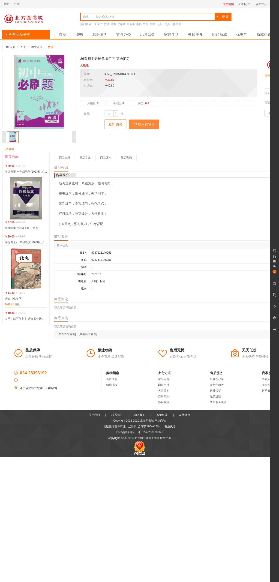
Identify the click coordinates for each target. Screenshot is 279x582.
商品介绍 (64, 157)
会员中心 (261, 4)
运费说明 (215, 390)
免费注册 (111, 379)
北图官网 (228, 4)
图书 (79, 34)
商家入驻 (267, 379)
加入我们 (139, 415)
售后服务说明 (218, 402)
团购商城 (219, 34)
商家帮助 (267, 385)
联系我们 (117, 415)
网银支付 (163, 385)
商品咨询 (126, 157)
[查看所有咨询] (88, 334)
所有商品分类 (17, 34)
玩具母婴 (147, 34)
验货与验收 (217, 385)
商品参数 (85, 157)
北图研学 (99, 34)
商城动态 (263, 34)
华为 (145, 24)
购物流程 (111, 385)
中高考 (131, 24)
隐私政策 (163, 402)
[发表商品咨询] (67, 334)
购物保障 (162, 415)
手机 (139, 24)
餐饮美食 (195, 34)
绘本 (113, 24)
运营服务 (267, 390)
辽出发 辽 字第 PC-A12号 (144, 426)
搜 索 (223, 16)
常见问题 (163, 379)
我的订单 (244, 4)
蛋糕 (152, 24)
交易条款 (163, 396)
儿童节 (98, 24)
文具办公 (123, 34)
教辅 (106, 24)
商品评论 (105, 157)
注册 (17, 4)
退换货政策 (217, 379)
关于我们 (94, 415)
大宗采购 (163, 390)
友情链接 (184, 415)
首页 (62, 34)
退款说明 (215, 396)
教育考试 (36, 47)
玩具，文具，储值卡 (168, 24)
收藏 (9, 149)
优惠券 (121, 24)
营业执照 (170, 426)
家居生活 (171, 34)
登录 (6, 4)
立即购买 (115, 124)
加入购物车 (144, 124)
